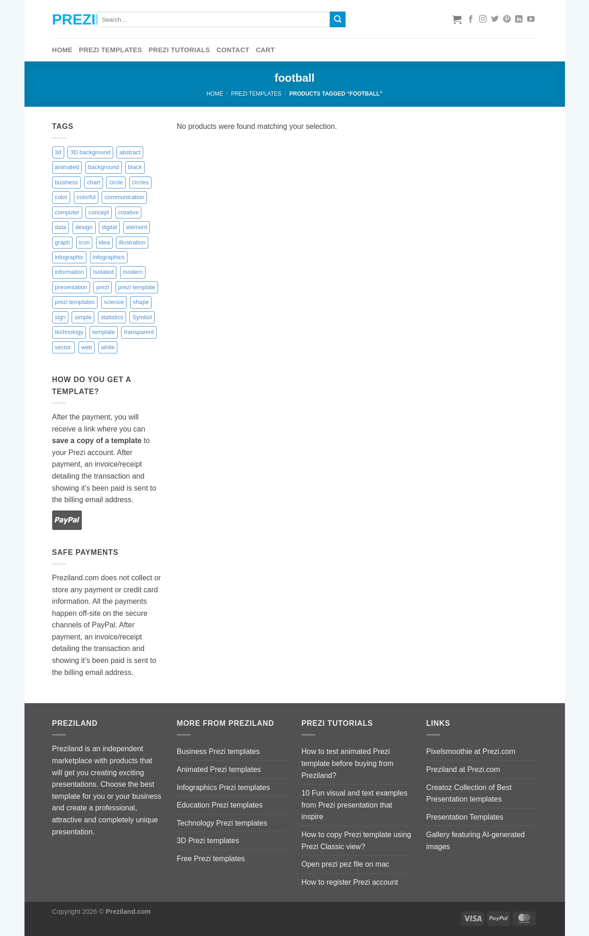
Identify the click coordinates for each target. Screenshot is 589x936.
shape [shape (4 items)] (141, 301)
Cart (265, 50)
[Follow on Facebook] (470, 19)
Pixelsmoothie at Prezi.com (471, 751)
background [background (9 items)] (103, 167)
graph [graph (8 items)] (62, 242)
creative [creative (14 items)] (128, 212)
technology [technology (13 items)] (69, 331)
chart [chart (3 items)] (93, 182)
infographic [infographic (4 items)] (69, 257)
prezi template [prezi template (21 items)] (136, 287)
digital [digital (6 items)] (109, 227)
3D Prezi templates (208, 841)
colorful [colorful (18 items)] (86, 197)
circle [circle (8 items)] (116, 182)
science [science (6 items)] (114, 301)
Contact (232, 50)
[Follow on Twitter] (494, 19)
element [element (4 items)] (136, 227)
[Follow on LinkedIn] (518, 19)
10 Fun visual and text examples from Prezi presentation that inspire (354, 805)
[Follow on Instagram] (482, 19)
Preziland (67, 19)
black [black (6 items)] (135, 167)
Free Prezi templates (211, 859)
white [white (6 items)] (108, 347)
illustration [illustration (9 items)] (132, 242)
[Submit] (338, 19)
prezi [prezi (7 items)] (102, 287)
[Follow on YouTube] (530, 19)
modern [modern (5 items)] (133, 271)
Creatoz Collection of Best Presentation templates (469, 793)
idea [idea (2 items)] (104, 242)
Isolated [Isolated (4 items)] (103, 271)
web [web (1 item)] (86, 347)
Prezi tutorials (179, 50)
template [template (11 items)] (103, 331)
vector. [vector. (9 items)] (64, 347)
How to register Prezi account (350, 882)
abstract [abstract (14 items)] (129, 152)
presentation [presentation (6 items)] (71, 287)
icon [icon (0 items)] (84, 242)
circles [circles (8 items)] (140, 182)
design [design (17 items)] (84, 227)
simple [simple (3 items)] (82, 317)
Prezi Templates (110, 50)
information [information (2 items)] (69, 271)
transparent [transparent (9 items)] (139, 331)
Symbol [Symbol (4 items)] (142, 317)
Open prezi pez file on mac (345, 864)
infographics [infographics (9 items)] (109, 257)
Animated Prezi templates (219, 769)
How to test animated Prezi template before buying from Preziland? (348, 763)
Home (62, 50)
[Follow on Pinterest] (506, 19)
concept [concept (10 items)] (98, 212)
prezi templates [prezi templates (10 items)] (75, 301)
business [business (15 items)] (67, 182)
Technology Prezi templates (222, 823)
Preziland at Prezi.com (463, 769)
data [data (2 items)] (61, 227)
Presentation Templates (465, 817)
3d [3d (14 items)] (58, 152)
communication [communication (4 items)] (124, 197)
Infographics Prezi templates (223, 787)
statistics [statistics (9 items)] (112, 317)
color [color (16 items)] (61, 197)
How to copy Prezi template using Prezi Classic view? (356, 841)
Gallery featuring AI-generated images (475, 841)
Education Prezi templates (220, 805)
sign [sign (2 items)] (60, 317)
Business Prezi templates (218, 751)
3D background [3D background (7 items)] (90, 152)
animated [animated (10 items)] (67, 167)
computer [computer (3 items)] (67, 212)
